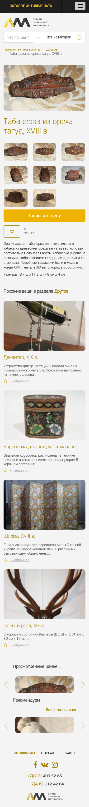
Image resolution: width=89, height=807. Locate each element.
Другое (61, 291)
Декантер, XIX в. (21, 357)
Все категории (59, 37)
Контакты (67, 753)
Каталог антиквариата (31, 6)
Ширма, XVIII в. (19, 536)
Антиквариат (24, 753)
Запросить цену (44, 215)
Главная (47, 753)
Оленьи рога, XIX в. (24, 625)
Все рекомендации (61, 710)
